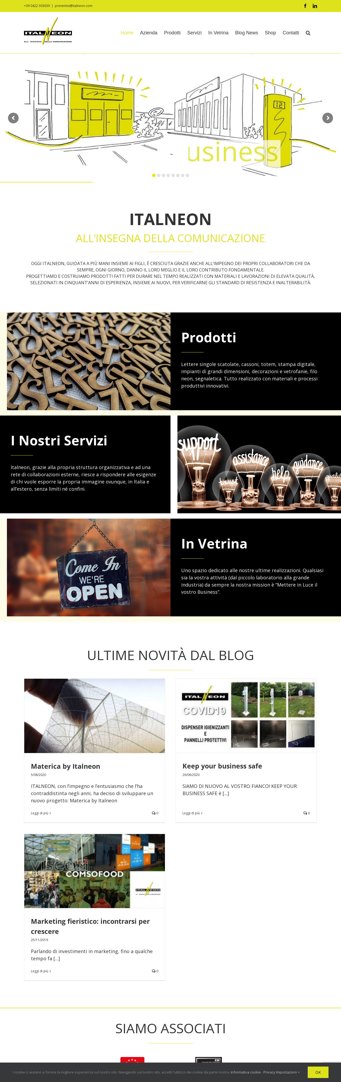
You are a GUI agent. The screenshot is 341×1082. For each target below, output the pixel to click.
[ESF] (208, 896)
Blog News (138, 1021)
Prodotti (208, 337)
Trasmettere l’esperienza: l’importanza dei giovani (270, 1020)
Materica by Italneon (65, 766)
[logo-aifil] (132, 896)
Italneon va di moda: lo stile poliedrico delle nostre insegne (270, 1037)
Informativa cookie (146, 1053)
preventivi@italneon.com (73, 5)
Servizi (134, 1000)
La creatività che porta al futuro (259, 1006)
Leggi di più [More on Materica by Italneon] (39, 813)
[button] (308, 32)
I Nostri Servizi (59, 440)
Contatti (136, 1032)
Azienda (135, 979)
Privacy (135, 1043)
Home (134, 968)
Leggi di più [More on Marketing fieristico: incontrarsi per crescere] (236, 819)
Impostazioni (288, 1072)
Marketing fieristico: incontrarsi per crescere (263, 992)
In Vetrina (214, 543)
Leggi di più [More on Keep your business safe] (142, 806)
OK (318, 1072)
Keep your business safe (173, 765)
